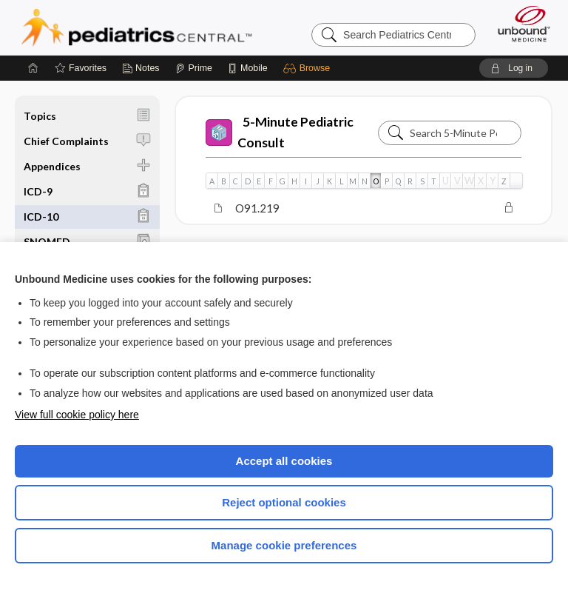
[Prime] (193, 68)
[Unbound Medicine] (519, 24)
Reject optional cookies (284, 502)
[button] (308, 68)
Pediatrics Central (136, 27)
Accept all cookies (284, 461)
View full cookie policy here (77, 415)
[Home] (33, 68)
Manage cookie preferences (284, 545)
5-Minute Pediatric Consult (280, 132)
